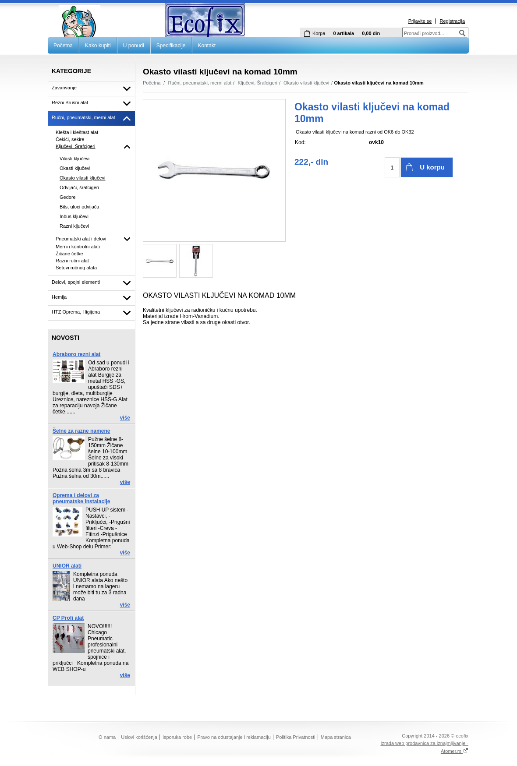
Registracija (452, 21)
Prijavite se (420, 21)
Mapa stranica (336, 737)
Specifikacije (171, 45)
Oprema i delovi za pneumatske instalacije (81, 498)
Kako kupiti (98, 45)
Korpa (318, 33)
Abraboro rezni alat (76, 354)
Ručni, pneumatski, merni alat (200, 82)
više (125, 418)
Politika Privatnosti (295, 737)
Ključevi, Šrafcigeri (257, 82)
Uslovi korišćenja (139, 737)
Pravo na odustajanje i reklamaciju (234, 737)
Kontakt (207, 45)
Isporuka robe (177, 737)
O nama (107, 737)
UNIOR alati (67, 566)
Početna (63, 45)
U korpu (432, 167)
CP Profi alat (68, 618)
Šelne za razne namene (81, 431)
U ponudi (133, 45)
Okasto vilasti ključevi (306, 82)
